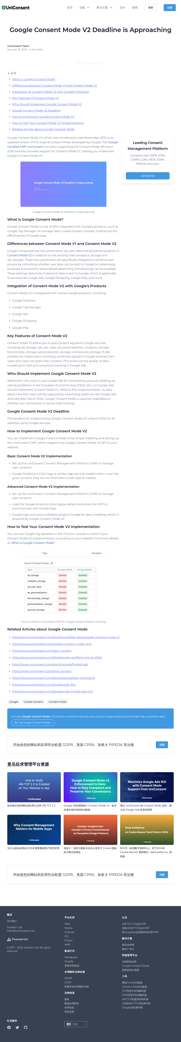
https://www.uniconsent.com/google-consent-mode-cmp (52, 644)
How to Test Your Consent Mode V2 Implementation (48, 123)
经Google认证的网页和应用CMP (140, 932)
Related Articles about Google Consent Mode (43, 129)
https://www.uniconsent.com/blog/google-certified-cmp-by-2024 (57, 657)
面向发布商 (128, 944)
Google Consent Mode (36, 716)
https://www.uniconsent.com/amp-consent (41, 671)
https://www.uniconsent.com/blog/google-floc (44, 684)
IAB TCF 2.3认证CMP (134, 923)
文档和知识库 (129, 961)
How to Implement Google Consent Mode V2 (43, 116)
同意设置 (69, 1011)
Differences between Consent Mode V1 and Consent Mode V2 (54, 85)
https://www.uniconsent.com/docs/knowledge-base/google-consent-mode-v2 (65, 637)
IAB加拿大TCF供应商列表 (136, 1003)
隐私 (66, 999)
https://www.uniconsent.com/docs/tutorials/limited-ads (50, 664)
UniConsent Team (18, 46)
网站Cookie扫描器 (132, 982)
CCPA (67, 982)
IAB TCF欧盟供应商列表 (135, 999)
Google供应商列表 (132, 1007)
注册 (162, 744)
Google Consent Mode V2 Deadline (36, 110)
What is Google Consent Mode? (34, 79)
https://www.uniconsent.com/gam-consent (41, 650)
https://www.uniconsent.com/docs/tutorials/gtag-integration (53, 678)
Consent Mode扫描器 (134, 986)
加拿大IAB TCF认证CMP (136, 928)
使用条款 (69, 1007)
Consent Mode (57, 701)
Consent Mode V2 (19, 255)
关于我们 (12, 921)
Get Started (148, 175)
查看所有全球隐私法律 (76, 986)
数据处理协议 (71, 1003)
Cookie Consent (33, 701)
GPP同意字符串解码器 (134, 995)
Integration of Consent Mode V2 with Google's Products (50, 92)
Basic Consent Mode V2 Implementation (39, 456)
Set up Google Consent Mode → (33, 722)
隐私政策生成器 (130, 970)
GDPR (68, 978)
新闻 (135, 7)
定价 (122, 7)
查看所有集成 (71, 965)
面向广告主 (128, 949)
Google (13, 701)
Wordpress (71, 957)
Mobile (68, 928)
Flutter (68, 940)
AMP (67, 944)
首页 (69, 7)
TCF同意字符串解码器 (134, 990)
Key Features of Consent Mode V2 (35, 98)
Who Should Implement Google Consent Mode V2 (47, 104)
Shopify (69, 961)
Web (67, 923)
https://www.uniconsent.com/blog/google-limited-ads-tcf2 (52, 691)
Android (69, 932)
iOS (66, 936)
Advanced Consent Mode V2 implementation (43, 487)
